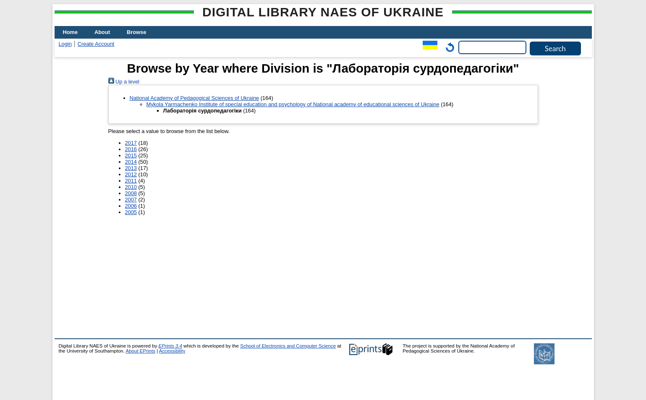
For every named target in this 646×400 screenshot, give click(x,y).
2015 (131, 155)
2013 (131, 168)
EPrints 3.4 (170, 345)
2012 (131, 174)
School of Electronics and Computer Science (288, 345)
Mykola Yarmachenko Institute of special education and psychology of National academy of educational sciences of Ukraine (292, 104)
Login (65, 44)
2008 (131, 193)
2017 (131, 143)
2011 (131, 181)
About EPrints (140, 350)
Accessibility (172, 350)
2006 (131, 206)
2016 (131, 149)
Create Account (96, 44)
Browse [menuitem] (136, 32)
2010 (131, 187)
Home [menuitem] (70, 32)
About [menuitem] (102, 32)
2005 (131, 212)
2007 (131, 199)
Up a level (123, 81)
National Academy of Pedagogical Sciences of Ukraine (194, 98)
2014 (131, 162)
